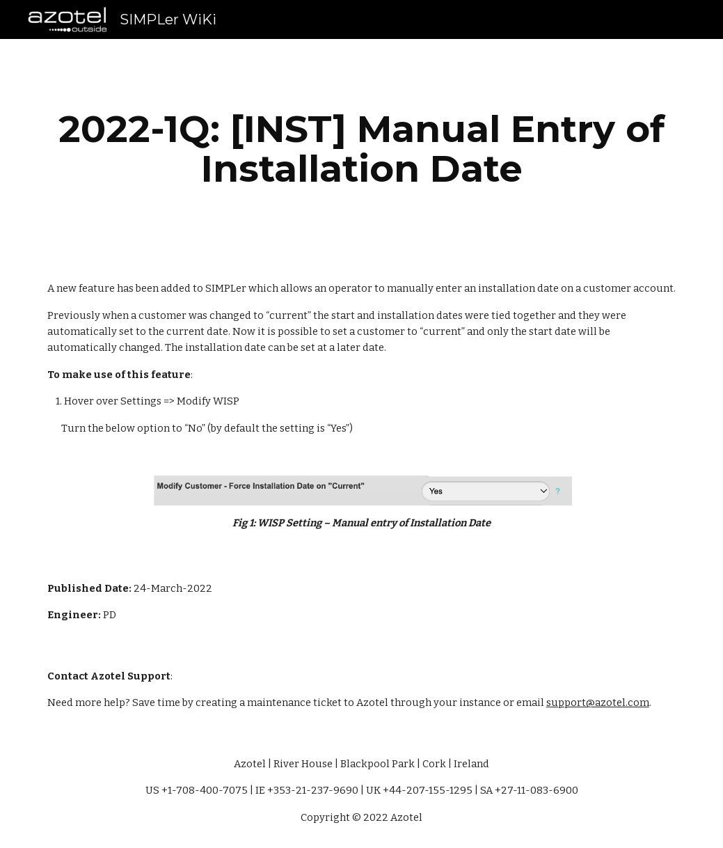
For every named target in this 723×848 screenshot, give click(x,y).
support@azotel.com (597, 702)
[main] (361, 149)
